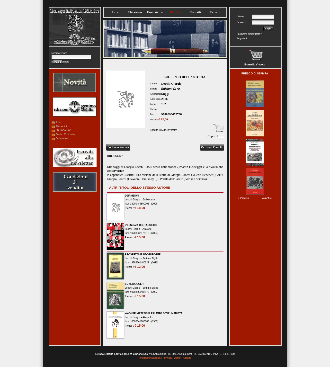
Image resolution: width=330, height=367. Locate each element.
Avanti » (267, 198)
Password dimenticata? (249, 34)
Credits (187, 358)
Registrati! (242, 38)
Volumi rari (62, 138)
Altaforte (147, 229)
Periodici (61, 126)
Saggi (165, 94)
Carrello (215, 12)
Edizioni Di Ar (170, 88)
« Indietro (243, 198)
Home (115, 12)
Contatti (195, 12)
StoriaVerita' (63, 130)
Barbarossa (149, 199)
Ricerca (175, 12)
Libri (59, 122)
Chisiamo (135, 12)
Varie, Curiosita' (65, 134)
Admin (177, 358)
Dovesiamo (155, 12)
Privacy (168, 358)
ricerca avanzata (60, 61)
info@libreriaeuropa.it (150, 358)
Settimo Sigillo (150, 258)
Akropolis (147, 317)
